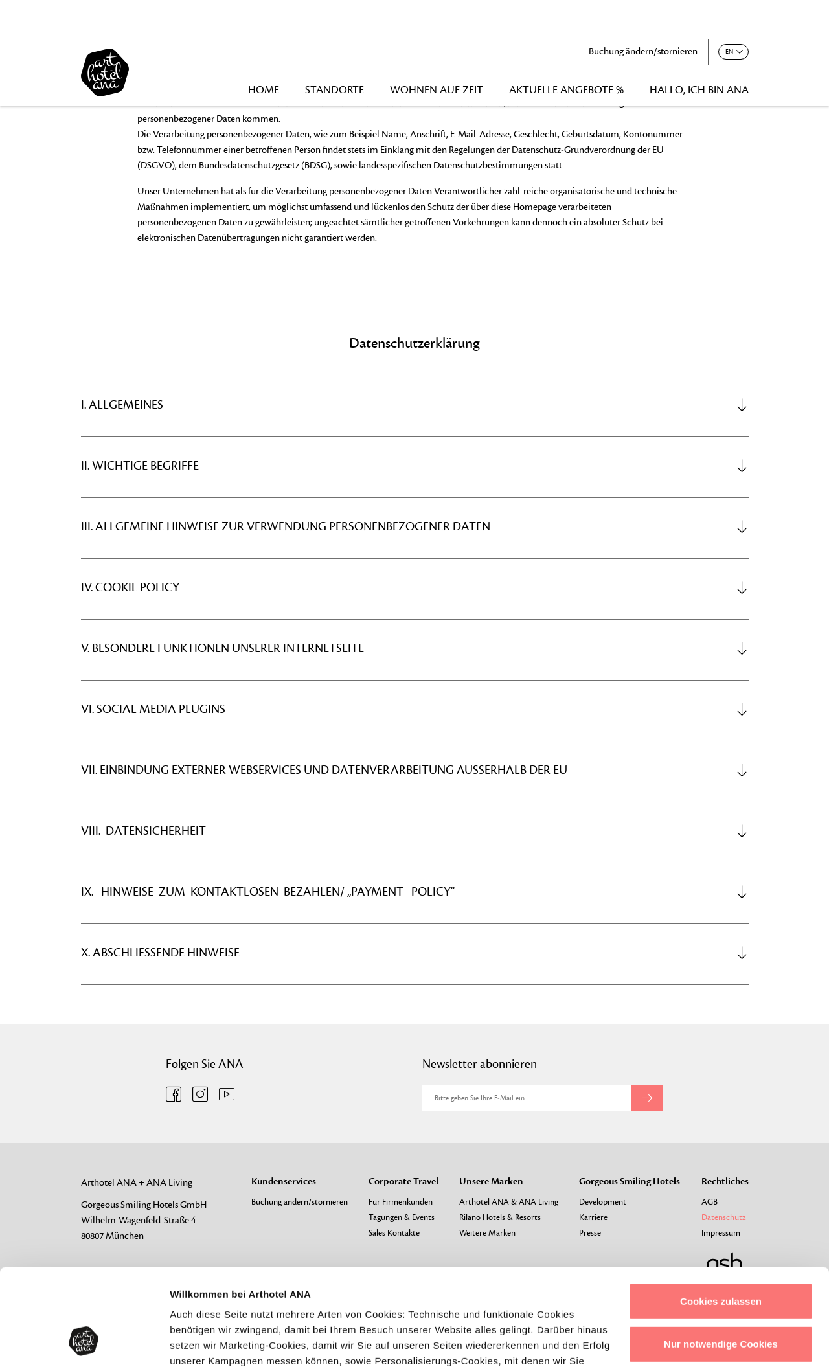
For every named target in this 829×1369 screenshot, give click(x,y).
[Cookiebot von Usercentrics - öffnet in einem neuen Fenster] (84, 1343)
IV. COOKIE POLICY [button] (415, 587)
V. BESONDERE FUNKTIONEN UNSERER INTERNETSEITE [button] (415, 648)
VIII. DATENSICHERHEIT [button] (415, 831)
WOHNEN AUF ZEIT (436, 90)
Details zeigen (202, 1343)
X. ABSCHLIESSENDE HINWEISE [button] (415, 952)
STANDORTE (334, 90)
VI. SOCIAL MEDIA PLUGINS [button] (415, 709)
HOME (263, 90)
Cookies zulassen (721, 1217)
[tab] (415, 404)
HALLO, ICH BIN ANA (699, 90)
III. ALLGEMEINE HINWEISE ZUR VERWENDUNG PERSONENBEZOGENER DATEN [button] (415, 526)
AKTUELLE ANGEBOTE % (566, 90)
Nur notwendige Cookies (721, 1259)
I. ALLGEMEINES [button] (415, 405)
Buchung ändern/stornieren (643, 51)
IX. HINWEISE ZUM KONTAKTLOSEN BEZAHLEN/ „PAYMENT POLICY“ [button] (415, 891)
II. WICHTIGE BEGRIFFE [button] (415, 465)
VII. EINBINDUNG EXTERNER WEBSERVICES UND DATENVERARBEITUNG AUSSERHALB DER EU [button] (415, 770)
